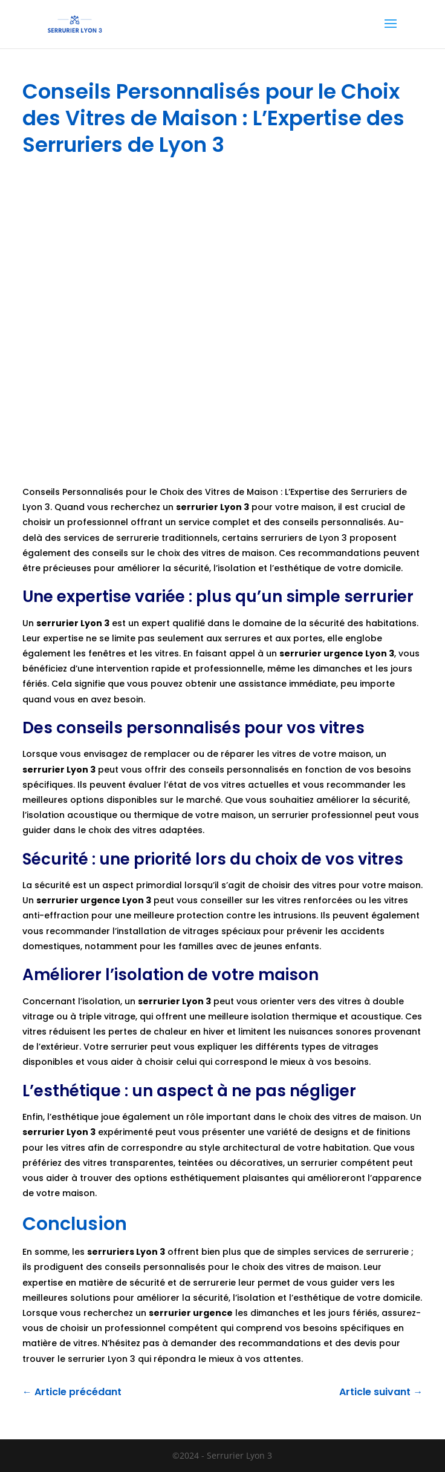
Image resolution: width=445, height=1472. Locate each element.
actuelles (268, 785)
